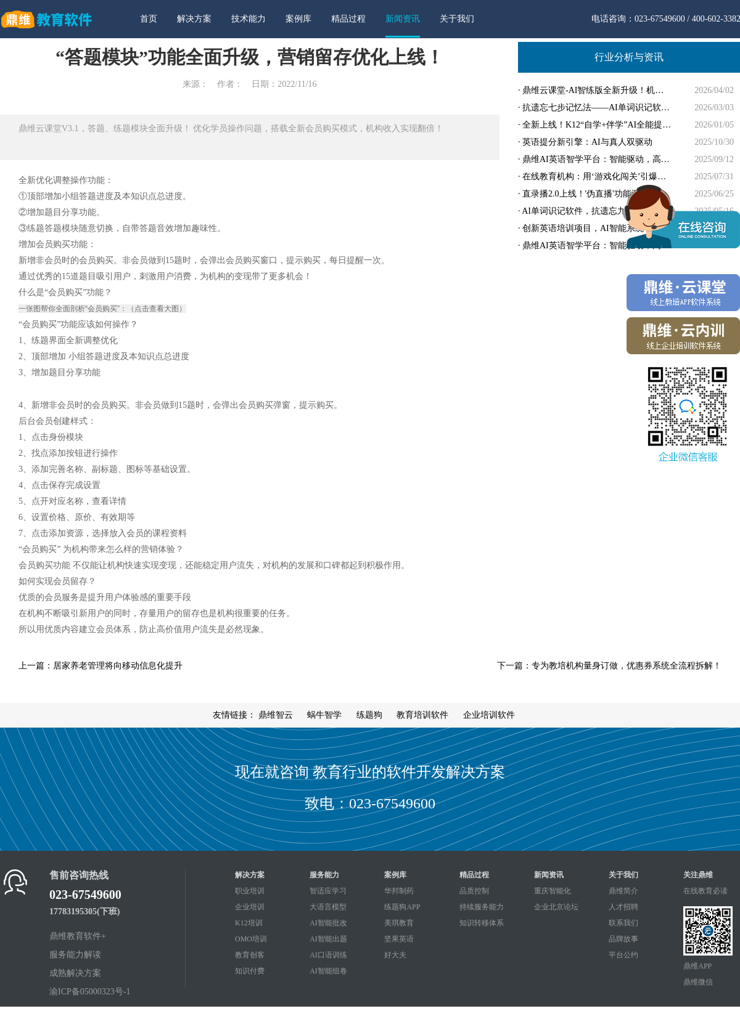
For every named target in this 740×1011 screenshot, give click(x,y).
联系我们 (623, 923)
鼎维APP (697, 966)
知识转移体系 (481, 923)
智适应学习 (328, 891)
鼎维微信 (698, 982)
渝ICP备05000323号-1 (89, 991)
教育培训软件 (422, 715)
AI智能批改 (328, 923)
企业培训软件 (489, 715)
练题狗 (369, 715)
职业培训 (250, 891)
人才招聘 (623, 907)
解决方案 (194, 18)
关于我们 (457, 18)
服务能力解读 (75, 954)
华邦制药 (399, 891)
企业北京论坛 (556, 907)
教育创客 (250, 955)
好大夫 (395, 955)
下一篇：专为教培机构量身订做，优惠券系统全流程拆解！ (609, 665)
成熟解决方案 (75, 973)
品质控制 (474, 891)
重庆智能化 (552, 891)
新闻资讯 (402, 18)
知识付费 (250, 971)
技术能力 (248, 18)
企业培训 (250, 907)
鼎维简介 (623, 891)
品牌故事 (623, 939)
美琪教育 (399, 923)
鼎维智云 (275, 715)
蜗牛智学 (324, 715)
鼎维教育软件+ (77, 936)
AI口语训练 (328, 955)
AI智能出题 (328, 939)
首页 (148, 18)
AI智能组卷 (328, 971)
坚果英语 (399, 939)
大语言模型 (328, 907)
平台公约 (623, 955)
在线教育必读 (705, 891)
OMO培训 (251, 939)
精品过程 (348, 18)
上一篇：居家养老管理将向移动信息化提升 (100, 665)
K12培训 (249, 923)
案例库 (298, 18)
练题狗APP (402, 907)
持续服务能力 (481, 907)
